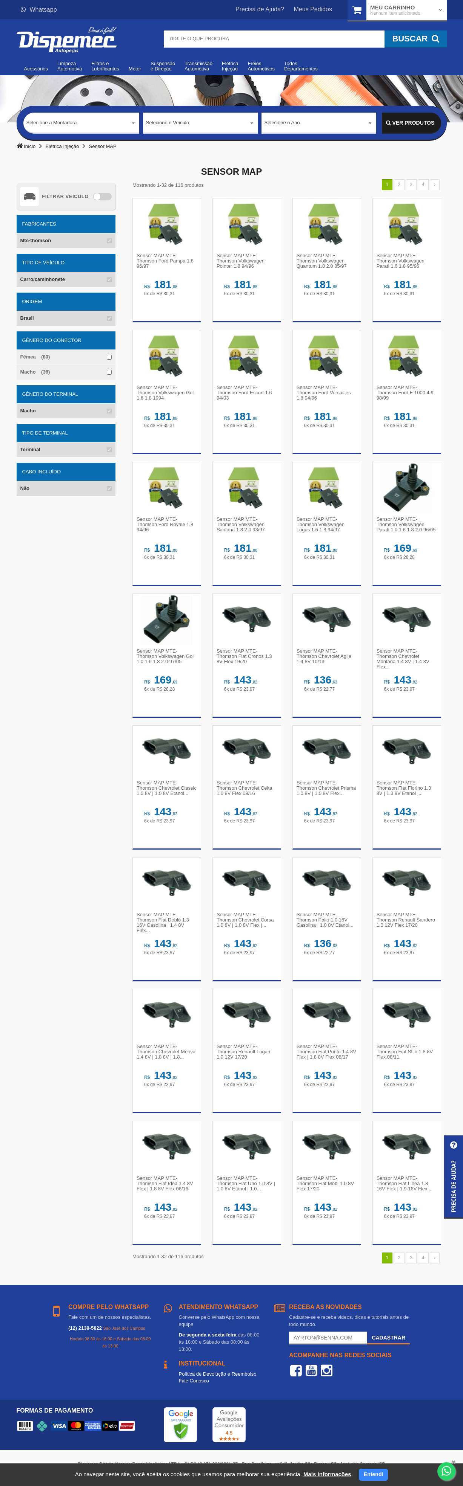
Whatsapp (39, 9)
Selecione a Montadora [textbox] (51, 122)
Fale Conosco (194, 1381)
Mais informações (327, 1474)
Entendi (373, 1474)
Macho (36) (35, 372)
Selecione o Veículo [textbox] (167, 122)
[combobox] (81, 123)
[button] (453, 1177)
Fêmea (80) (35, 357)
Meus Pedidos (313, 9)
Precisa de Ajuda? (259, 9)
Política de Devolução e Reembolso (218, 1374)
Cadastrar (388, 1338)
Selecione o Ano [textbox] (282, 122)
